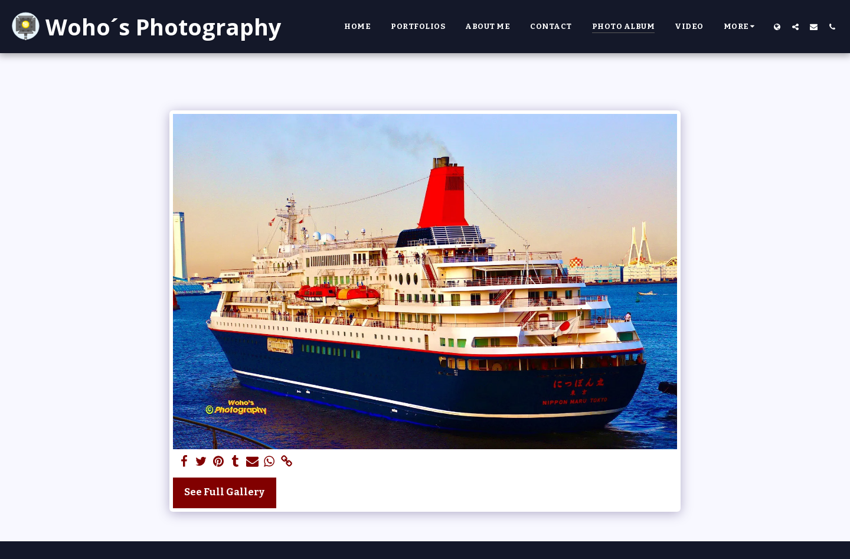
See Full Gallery (224, 492)
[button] (795, 26)
